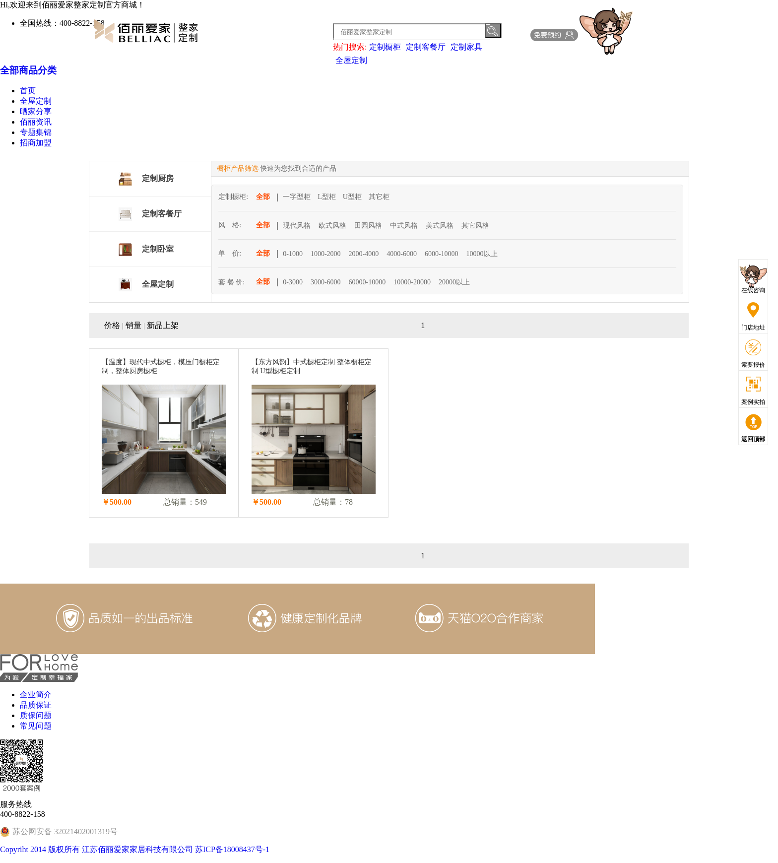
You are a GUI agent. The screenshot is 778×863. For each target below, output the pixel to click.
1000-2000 (326, 254)
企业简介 (36, 694)
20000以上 (454, 282)
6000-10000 (441, 254)
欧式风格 (332, 225)
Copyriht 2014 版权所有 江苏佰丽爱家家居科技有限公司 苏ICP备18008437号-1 (134, 849)
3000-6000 (326, 282)
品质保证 (36, 705)
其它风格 (475, 225)
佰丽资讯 (36, 122)
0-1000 (293, 254)
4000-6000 (402, 254)
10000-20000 (412, 282)
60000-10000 (367, 282)
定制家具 (466, 47)
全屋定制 (351, 60)
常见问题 (36, 726)
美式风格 (440, 225)
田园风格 (368, 225)
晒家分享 (36, 111)
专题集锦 (36, 132)
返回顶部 (753, 439)
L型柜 (327, 196)
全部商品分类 (28, 70)
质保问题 (36, 715)
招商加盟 (36, 142)
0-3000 (293, 282)
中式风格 (404, 225)
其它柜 (379, 196)
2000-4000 (364, 254)
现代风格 (297, 225)
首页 (28, 90)
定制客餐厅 (426, 47)
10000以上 (482, 254)
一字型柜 (297, 196)
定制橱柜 (385, 47)
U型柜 (352, 196)
